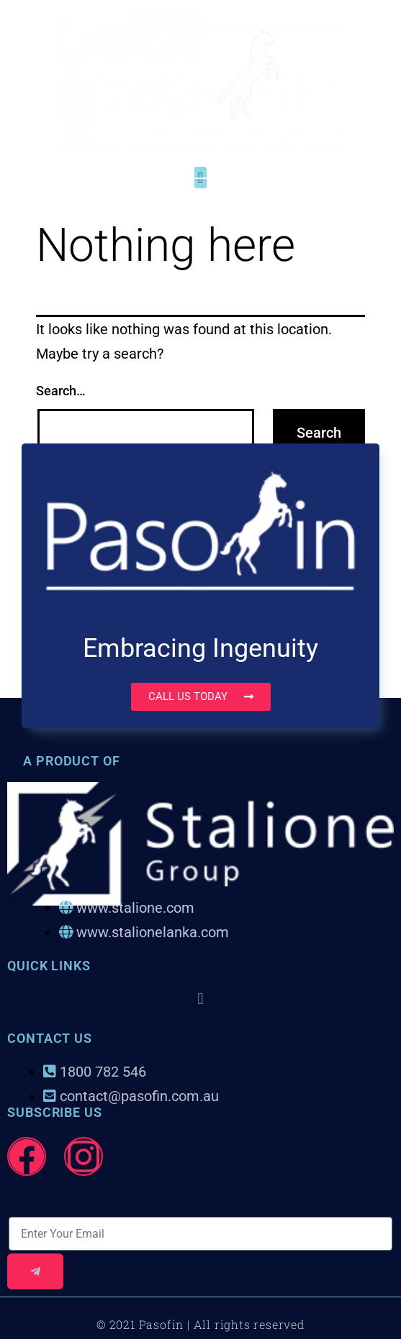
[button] (200, 999)
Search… (61, 390)
